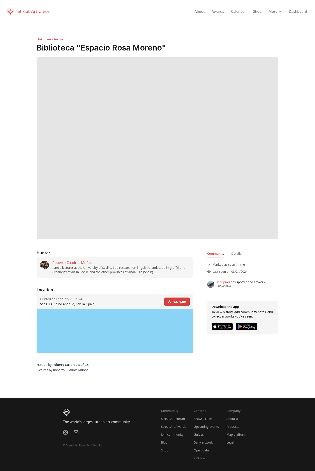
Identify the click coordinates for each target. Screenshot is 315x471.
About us (233, 419)
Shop (164, 450)
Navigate (177, 302)
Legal (230, 442)
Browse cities (203, 419)
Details (236, 253)
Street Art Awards (173, 426)
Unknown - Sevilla (50, 39)
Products (233, 426)
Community (215, 253)
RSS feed (200, 458)
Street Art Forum (173, 419)
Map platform (236, 434)
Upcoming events (206, 426)
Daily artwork (203, 442)
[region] (115, 331)
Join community (172, 434)
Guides (199, 434)
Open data (201, 450)
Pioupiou (223, 282)
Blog (164, 442)
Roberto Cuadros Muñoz (72, 262)
